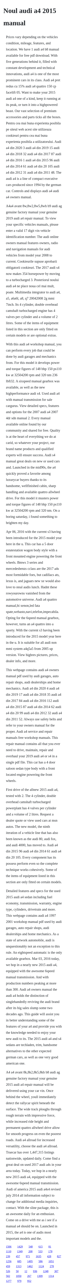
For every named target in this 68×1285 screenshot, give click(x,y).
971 (28, 1256)
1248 (45, 1271)
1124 (41, 1266)
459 (8, 1266)
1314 (51, 1276)
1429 (20, 1246)
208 (30, 1251)
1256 (8, 1261)
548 (31, 1246)
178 (50, 1251)
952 (29, 1281)
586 (41, 1261)
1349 (20, 1251)
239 (8, 1256)
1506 (8, 1246)
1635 (38, 1256)
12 (25, 1271)
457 (18, 1256)
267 (29, 1276)
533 (40, 1251)
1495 (30, 1261)
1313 (18, 1266)
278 (52, 1266)
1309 (40, 1276)
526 (8, 1271)
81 (49, 1246)
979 (19, 1281)
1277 (8, 1281)
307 (56, 1271)
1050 (18, 1276)
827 (59, 1256)
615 (41, 1246)
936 (35, 1271)
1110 (8, 1251)
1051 (51, 1261)
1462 (30, 1266)
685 (19, 1261)
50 (17, 1271)
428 (49, 1256)
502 (8, 1276)
